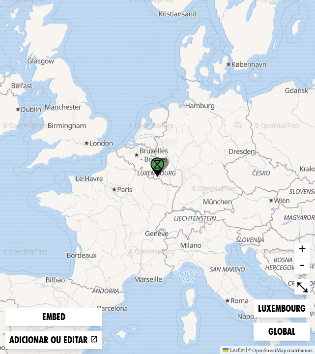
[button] (157, 167)
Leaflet (234, 349)
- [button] (302, 266)
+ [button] (302, 250)
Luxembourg (282, 307)
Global (284, 330)
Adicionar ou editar (53, 340)
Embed (53, 317)
